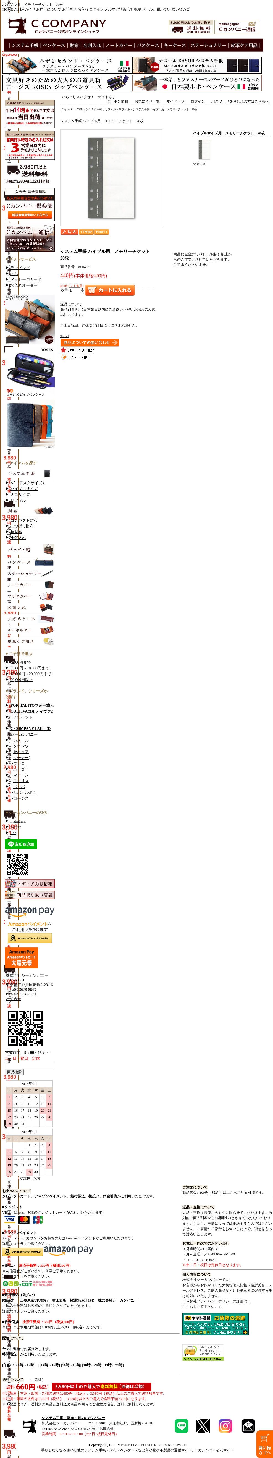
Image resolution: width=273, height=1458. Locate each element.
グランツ (21, 746)
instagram (18, 821)
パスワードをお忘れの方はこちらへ (240, 101)
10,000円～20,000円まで (31, 674)
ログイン (96, 9)
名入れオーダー (24, 285)
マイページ (175, 101)
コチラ (18, 1244)
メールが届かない (156, 9)
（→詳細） (36, 1380)
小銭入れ (18, 538)
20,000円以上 (22, 680)
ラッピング (20, 268)
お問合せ (69, 9)
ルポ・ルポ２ (24, 792)
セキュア (21, 752)
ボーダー (21, 769)
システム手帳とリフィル (101, 109)
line (13, 833)
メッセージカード (26, 280)
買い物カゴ (181, 9)
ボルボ (19, 787)
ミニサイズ (20, 495)
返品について (71, 304)
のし (14, 274)
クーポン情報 (117, 101)
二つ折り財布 (22, 526)
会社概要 (134, 9)
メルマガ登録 (115, 9)
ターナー (21, 758)
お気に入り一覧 (147, 101)
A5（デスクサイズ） (28, 483)
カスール (21, 740)
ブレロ (19, 763)
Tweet (64, 336)
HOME (7, 9)
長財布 (16, 532)
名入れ (83, 9)
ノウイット (23, 717)
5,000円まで (21, 662)
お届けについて (48, 9)
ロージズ (21, 798)
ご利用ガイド (24, 9)
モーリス (21, 781)
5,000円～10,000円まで (30, 668)
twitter (16, 827)
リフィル (18, 500)
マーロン (21, 775)
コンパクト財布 (24, 520)
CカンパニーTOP (72, 109)
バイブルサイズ (24, 489)
